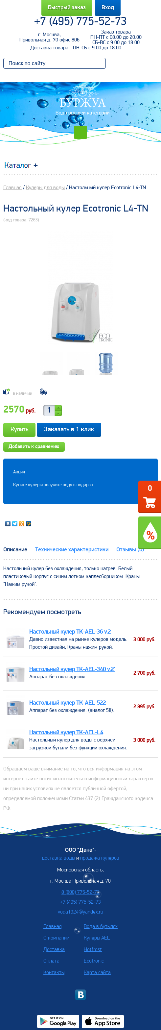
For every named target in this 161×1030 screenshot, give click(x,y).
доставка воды (58, 858)
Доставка (54, 949)
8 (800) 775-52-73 (80, 892)
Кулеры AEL (97, 938)
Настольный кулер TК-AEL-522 (67, 703)
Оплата (51, 961)
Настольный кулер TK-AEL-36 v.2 (70, 632)
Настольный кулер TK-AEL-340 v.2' (72, 669)
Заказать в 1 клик (69, 429)
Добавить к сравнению (34, 446)
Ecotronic (94, 961)
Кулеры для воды (45, 187)
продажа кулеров (99, 858)
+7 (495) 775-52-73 (80, 22)
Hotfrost (93, 949)
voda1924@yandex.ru (80, 912)
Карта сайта (97, 972)
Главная (12, 187)
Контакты (53, 972)
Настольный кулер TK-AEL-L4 (66, 733)
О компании (56, 938)
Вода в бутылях (101, 926)
